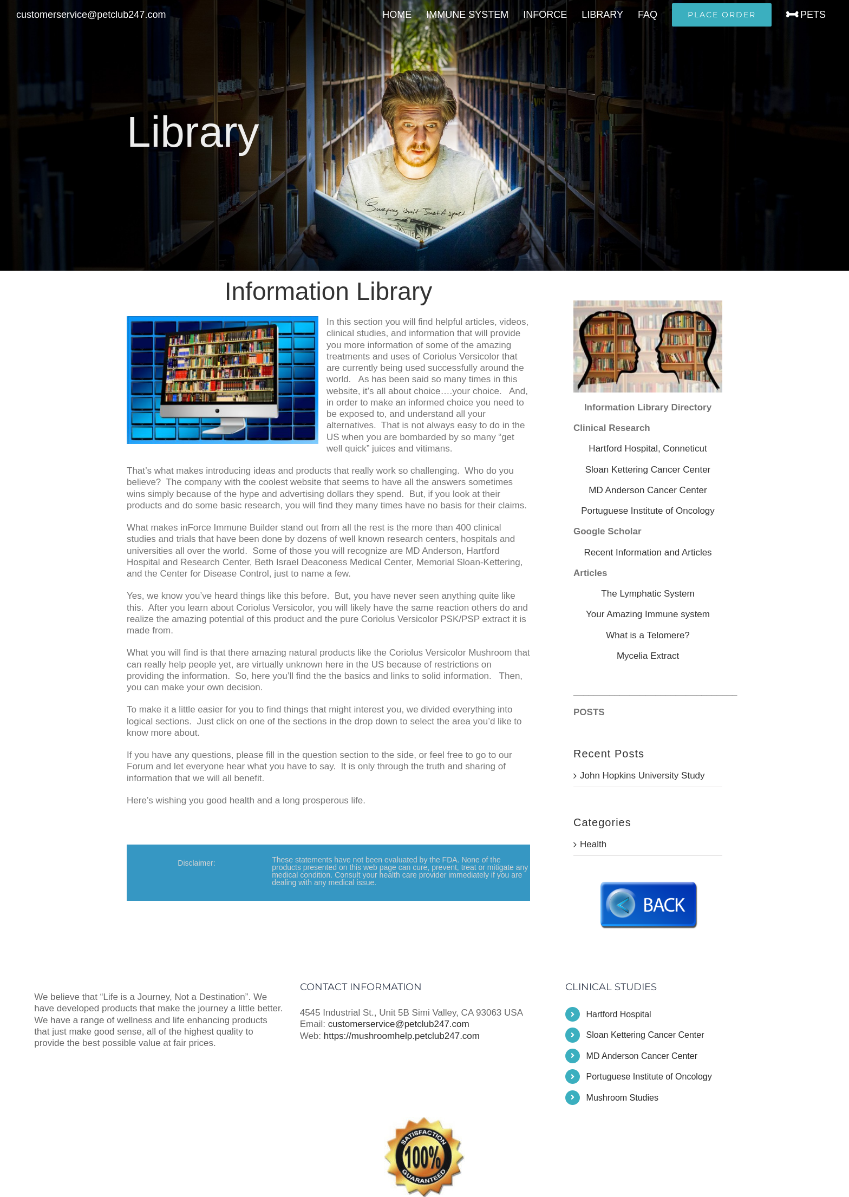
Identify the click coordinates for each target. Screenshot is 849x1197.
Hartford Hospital (618, 1014)
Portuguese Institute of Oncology (648, 511)
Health (593, 844)
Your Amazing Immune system (648, 614)
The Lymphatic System (647, 593)
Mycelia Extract (648, 656)
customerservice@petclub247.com (91, 14)
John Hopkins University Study (642, 775)
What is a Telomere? (648, 635)
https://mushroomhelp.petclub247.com (402, 1036)
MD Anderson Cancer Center (648, 490)
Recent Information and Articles (647, 552)
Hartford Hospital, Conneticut (648, 448)
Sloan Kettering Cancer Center (648, 470)
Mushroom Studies (622, 1097)
